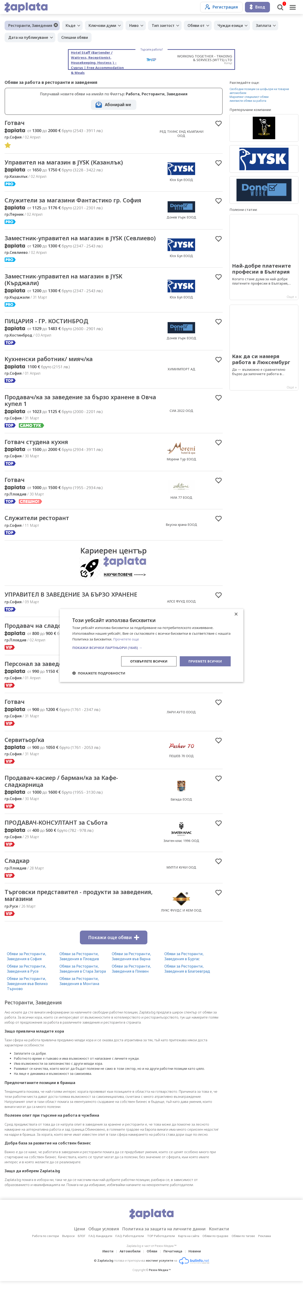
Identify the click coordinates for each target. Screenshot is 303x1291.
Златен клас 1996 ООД (181, 850)
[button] (151, 647)
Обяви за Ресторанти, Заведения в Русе (26, 979)
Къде (71, 25)
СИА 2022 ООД (181, 418)
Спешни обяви (74, 37)
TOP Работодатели (161, 1246)
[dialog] (151, 645)
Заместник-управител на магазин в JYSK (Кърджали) (65, 287)
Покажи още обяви (113, 947)
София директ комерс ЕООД (181, 683)
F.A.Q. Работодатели (129, 1246)
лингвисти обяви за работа (248, 101)
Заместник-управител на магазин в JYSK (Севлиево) (65, 242)
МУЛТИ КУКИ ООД (181, 877)
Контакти (219, 1238)
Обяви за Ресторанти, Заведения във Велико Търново (27, 993)
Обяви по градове (215, 1246)
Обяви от (196, 25)
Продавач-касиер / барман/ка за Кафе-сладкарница (63, 790)
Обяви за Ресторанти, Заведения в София (26, 966)
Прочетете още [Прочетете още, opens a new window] (126, 639)
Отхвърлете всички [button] (149, 661)
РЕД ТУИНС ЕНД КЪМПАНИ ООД (181, 134)
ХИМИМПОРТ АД (181, 377)
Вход (257, 7)
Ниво (134, 25)
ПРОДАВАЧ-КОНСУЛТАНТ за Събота (57, 832)
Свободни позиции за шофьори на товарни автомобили (259, 91)
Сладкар (17, 870)
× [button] (236, 614)
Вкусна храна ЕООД (181, 533)
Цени (79, 1238)
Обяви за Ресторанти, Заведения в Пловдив (79, 966)
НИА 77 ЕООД (181, 506)
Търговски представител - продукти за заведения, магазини (63, 905)
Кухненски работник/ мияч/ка (50, 367)
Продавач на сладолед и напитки (56, 634)
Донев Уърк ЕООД (181, 217)
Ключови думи (102, 25)
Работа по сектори (45, 1246)
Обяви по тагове (243, 1246)
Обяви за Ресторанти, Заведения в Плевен (131, 979)
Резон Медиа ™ (160, 1280)
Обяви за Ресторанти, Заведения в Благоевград (187, 979)
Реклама (264, 1246)
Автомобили (130, 1261)
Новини (194, 1261)
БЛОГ (81, 1246)
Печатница (172, 1261)
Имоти (107, 1261)
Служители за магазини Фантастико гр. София (75, 200)
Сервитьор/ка (25, 749)
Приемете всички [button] (205, 661)
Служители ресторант (38, 526)
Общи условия (103, 1238)
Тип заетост (163, 25)
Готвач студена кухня (37, 450)
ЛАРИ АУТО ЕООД (181, 721)
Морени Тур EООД (181, 467)
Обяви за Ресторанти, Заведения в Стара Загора (82, 979)
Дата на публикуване (28, 37)
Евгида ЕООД (181, 809)
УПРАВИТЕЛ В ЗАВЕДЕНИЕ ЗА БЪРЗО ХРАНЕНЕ (72, 603)
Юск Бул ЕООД (181, 180)
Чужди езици (230, 25)
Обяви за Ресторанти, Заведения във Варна (131, 966)
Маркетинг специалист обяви (249, 97)
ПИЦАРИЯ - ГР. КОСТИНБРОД (48, 329)
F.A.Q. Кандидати (100, 1246)
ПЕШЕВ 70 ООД (181, 765)
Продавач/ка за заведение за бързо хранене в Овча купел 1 (74, 408)
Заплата (263, 25)
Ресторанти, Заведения (30, 25)
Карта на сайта (188, 1246)
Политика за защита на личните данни (164, 1238)
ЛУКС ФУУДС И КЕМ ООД (181, 920)
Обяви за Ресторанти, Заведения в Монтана (79, 991)
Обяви (152, 1261)
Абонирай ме (118, 104)
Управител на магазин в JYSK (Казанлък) (65, 162)
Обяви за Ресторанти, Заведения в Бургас (184, 966)
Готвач (15, 123)
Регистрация (221, 7)
